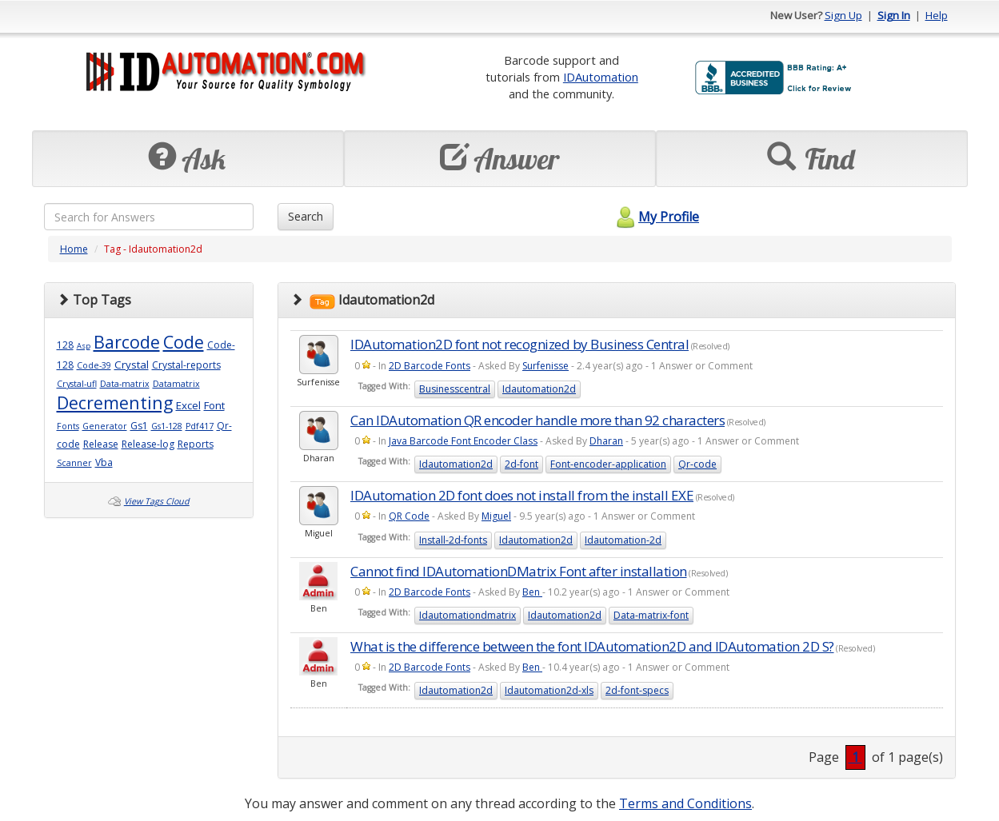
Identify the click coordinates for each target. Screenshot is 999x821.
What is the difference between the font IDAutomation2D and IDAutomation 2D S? (592, 646)
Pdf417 (200, 426)
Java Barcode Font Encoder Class (463, 441)
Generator (104, 426)
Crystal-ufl (77, 383)
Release (100, 444)
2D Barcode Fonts (429, 366)
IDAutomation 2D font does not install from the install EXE (521, 495)
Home (74, 249)
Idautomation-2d (623, 540)
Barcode (127, 341)
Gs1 (139, 425)
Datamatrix (176, 383)
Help (936, 15)
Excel (188, 405)
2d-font (521, 464)
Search (305, 216)
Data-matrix (125, 383)
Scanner (74, 462)
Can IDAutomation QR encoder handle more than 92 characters (537, 420)
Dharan (606, 441)
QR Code (409, 516)
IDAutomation (600, 77)
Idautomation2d (539, 389)
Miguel (496, 516)
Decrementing (115, 402)
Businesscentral (454, 389)
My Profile (655, 216)
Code (183, 341)
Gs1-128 (166, 426)
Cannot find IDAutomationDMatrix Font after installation (518, 571)
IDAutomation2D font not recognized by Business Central (519, 344)
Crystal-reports (186, 365)
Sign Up (843, 15)
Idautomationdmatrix (467, 615)
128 (65, 345)
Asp (83, 346)
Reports (196, 444)
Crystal (131, 364)
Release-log (148, 444)
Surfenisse (545, 366)
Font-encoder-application (608, 464)
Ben (532, 592)
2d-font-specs (637, 690)
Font (214, 405)
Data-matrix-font (651, 615)
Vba (104, 462)
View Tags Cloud (157, 501)
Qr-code (697, 464)
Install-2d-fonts (453, 540)
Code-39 (94, 365)
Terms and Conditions (685, 803)
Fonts (68, 426)
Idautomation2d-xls (549, 690)
